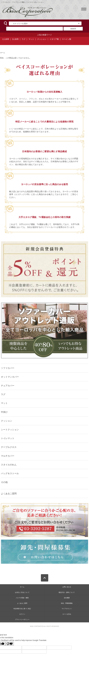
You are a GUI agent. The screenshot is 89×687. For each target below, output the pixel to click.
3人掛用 (15, 39)
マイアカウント (67, 608)
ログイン (22, 614)
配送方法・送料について (67, 592)
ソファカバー (7, 368)
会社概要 (67, 598)
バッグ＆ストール (10, 473)
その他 (4, 482)
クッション (41, 39)
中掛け (4, 412)
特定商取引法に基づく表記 (22, 608)
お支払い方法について (22, 592)
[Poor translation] (9, 644)
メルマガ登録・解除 (22, 598)
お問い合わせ (66, 587)
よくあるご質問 (9, 493)
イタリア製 (54, 39)
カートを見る (66, 614)
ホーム (2, 53)
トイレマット (7, 438)
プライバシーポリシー (22, 619)
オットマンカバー (10, 377)
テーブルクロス (9, 447)
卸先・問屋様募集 (67, 603)
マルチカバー (7, 456)
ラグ (23, 39)
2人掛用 (5, 39)
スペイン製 (66, 39)
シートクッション (10, 429)
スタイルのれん (9, 464)
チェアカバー (7, 385)
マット (31, 39)
